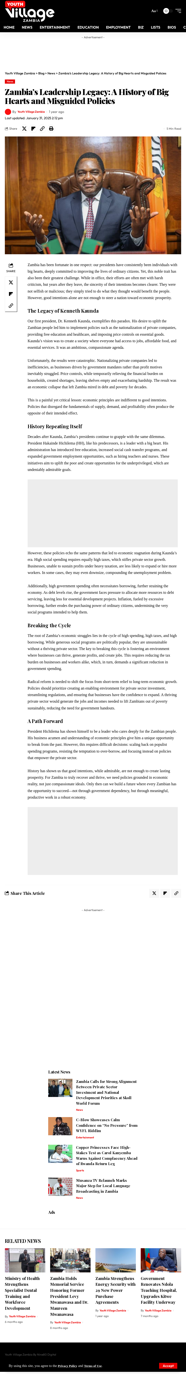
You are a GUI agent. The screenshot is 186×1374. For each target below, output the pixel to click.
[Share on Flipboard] (33, 129)
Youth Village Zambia (33, 112)
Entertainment (85, 1139)
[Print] (51, 129)
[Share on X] (24, 129)
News (10, 81)
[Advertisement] (98, 52)
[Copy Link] (42, 129)
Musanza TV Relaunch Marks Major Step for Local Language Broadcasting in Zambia (103, 1188)
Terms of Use (95, 1366)
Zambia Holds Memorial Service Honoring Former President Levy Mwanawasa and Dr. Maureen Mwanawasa (69, 1298)
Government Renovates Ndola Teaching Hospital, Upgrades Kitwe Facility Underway (159, 1292)
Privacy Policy (68, 1366)
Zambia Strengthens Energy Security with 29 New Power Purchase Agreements (115, 1292)
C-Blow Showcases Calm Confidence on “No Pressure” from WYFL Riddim (107, 1127)
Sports (80, 1172)
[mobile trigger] (177, 11)
